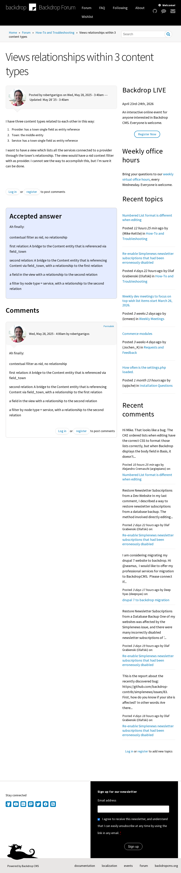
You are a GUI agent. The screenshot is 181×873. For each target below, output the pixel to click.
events (128, 866)
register (32, 192)
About (140, 7)
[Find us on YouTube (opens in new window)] (16, 804)
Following (120, 7)
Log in (12, 192)
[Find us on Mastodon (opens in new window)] (30, 804)
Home (13, 32)
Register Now (147, 134)
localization (109, 866)
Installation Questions (156, 385)
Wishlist (87, 16)
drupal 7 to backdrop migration (145, 600)
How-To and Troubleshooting (55, 32)
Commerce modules (137, 333)
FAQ (102, 7)
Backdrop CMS (30, 866)
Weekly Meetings (151, 318)
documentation (84, 866)
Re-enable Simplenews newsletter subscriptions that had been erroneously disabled (148, 258)
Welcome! (168, 5)
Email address (107, 800)
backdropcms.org (166, 866)
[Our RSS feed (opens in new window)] (52, 804)
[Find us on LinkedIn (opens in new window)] (23, 804)
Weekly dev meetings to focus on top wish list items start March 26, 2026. (147, 300)
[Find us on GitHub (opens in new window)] (9, 804)
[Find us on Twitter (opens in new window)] (38, 804)
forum (144, 866)
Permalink (109, 326)
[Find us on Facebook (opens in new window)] (45, 804)
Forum (86, 7)
